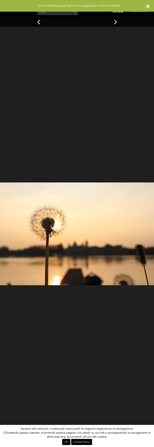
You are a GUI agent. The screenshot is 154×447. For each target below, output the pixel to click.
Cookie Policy (81, 442)
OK (66, 442)
